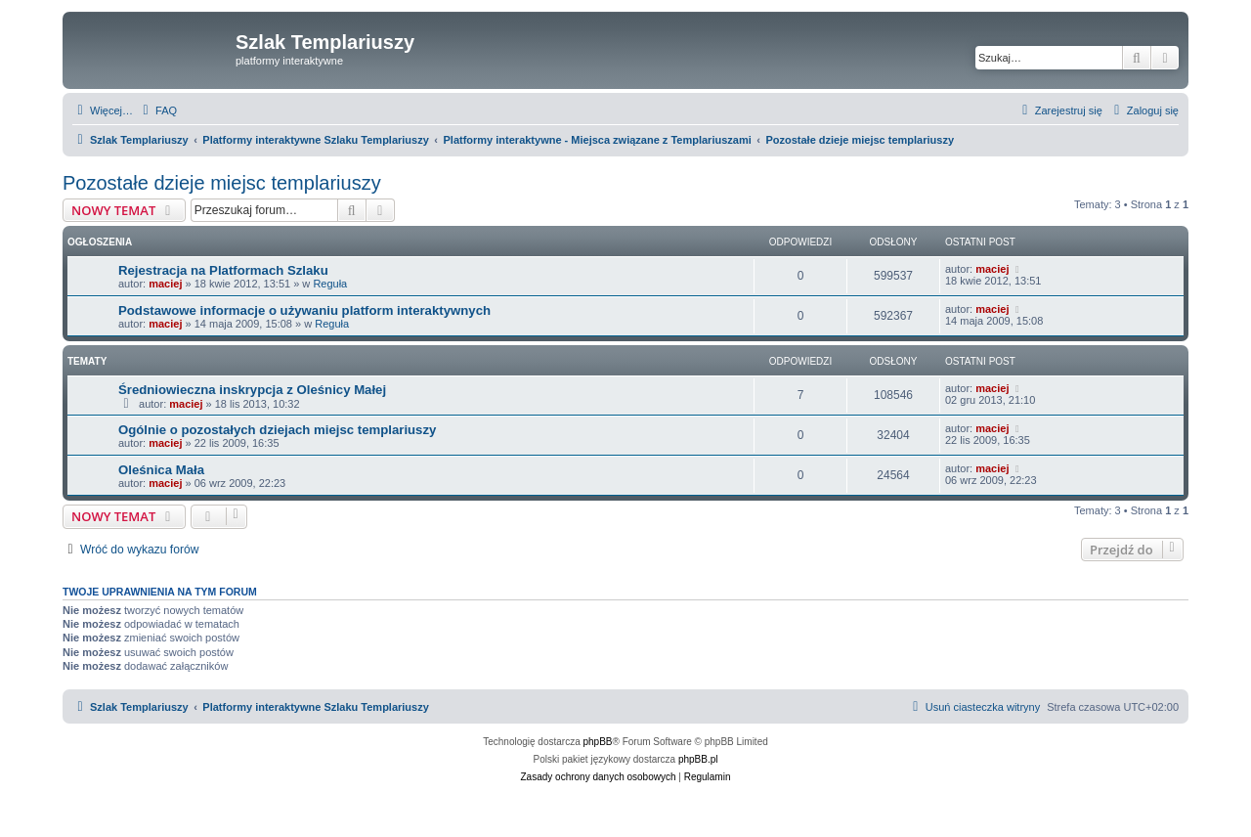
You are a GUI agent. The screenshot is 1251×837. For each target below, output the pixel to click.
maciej (165, 283)
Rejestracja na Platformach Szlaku (223, 270)
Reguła (330, 283)
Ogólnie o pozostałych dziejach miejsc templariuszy (277, 429)
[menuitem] (157, 110)
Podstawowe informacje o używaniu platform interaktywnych (304, 310)
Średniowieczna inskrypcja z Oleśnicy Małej (252, 389)
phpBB (598, 741)
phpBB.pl (698, 759)
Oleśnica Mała (161, 470)
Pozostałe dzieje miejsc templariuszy (222, 183)
